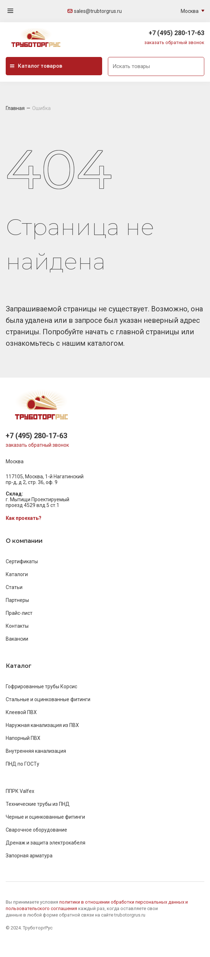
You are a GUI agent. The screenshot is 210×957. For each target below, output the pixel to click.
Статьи (14, 587)
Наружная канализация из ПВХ (42, 725)
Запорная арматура (29, 855)
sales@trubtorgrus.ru (95, 11)
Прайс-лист (19, 613)
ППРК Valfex (20, 791)
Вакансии (17, 639)
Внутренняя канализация (36, 751)
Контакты (17, 626)
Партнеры (17, 600)
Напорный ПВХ (23, 738)
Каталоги (17, 574)
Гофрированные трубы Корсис (41, 686)
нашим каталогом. (93, 343)
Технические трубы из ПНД (38, 804)
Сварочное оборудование (36, 830)
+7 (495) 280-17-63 (176, 33)
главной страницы (148, 331)
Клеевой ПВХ (21, 712)
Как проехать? (23, 518)
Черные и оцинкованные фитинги (45, 817)
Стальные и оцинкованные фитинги (48, 699)
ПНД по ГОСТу (22, 764)
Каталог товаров (36, 66)
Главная (15, 108)
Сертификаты (22, 561)
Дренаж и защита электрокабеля (45, 843)
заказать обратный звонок (174, 42)
